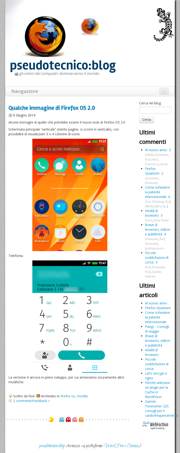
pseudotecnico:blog (63, 65)
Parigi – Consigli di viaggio (157, 328)
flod (147, 201)
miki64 (149, 155)
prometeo (152, 178)
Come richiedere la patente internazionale (157, 192)
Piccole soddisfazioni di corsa (157, 257)
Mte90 (149, 206)
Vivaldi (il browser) (152, 213)
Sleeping (158, 201)
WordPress (115, 445)
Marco (159, 206)
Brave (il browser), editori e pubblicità (157, 229)
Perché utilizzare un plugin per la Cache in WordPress (157, 389)
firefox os (67, 396)
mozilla (82, 396)
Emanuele (161, 155)
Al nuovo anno (156, 150)
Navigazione (24, 91)
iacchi (164, 164)
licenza (134, 445)
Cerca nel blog (150, 103)
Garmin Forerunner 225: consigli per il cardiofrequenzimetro (161, 408)
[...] (166, 206)
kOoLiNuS (151, 159)
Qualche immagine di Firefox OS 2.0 (51, 107)
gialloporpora (154, 248)
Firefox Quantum (152, 170)
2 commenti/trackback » (31, 400)
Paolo (149, 220)
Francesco (152, 164)
